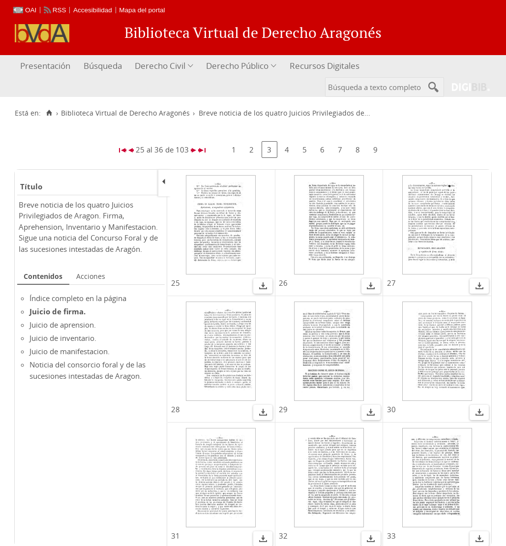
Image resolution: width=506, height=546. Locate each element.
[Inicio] (49, 113)
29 (283, 409)
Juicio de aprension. (63, 325)
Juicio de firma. (58, 311)
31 (175, 536)
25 (175, 283)
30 (391, 409)
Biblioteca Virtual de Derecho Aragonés (125, 113)
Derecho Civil (160, 65)
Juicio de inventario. (63, 338)
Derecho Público (237, 65)
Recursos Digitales (324, 65)
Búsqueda (103, 65)
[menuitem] (46, 66)
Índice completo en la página (78, 298)
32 (283, 536)
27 (391, 283)
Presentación (45, 65)
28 (175, 409)
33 (391, 536)
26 (283, 283)
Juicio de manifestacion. (70, 351)
